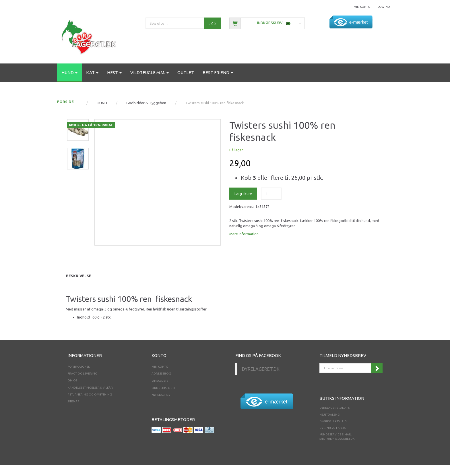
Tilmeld (377, 368)
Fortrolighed (78, 366)
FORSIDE (65, 102)
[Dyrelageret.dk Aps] (90, 36)
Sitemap (73, 401)
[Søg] (212, 23)
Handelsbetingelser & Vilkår (90, 387)
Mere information (244, 234)
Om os (72, 380)
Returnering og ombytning (89, 394)
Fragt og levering (82, 373)
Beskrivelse (78, 276)
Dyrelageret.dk (261, 369)
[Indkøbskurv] (267, 23)
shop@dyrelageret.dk (336, 438)
